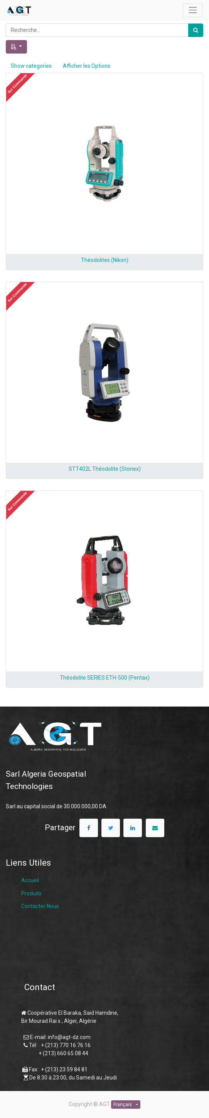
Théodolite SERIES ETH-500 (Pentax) (105, 678)
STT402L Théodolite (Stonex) (105, 469)
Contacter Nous (40, 906)
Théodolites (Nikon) (104, 260)
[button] (16, 47)
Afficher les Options (86, 66)
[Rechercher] (195, 30)
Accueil (30, 880)
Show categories (31, 66)
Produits (31, 893)
